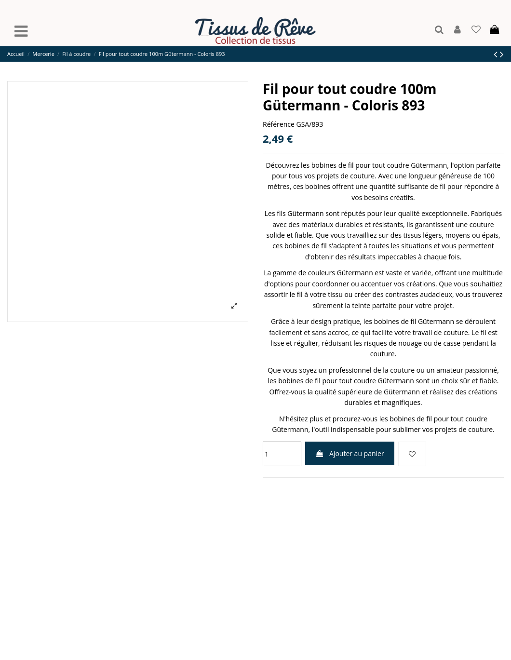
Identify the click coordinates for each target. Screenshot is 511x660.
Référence (279, 124)
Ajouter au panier (349, 453)
